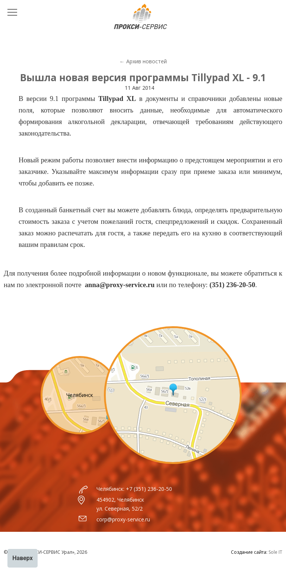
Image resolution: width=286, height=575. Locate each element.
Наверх (22, 558)
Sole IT (275, 552)
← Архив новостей (143, 61)
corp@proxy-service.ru (123, 519)
